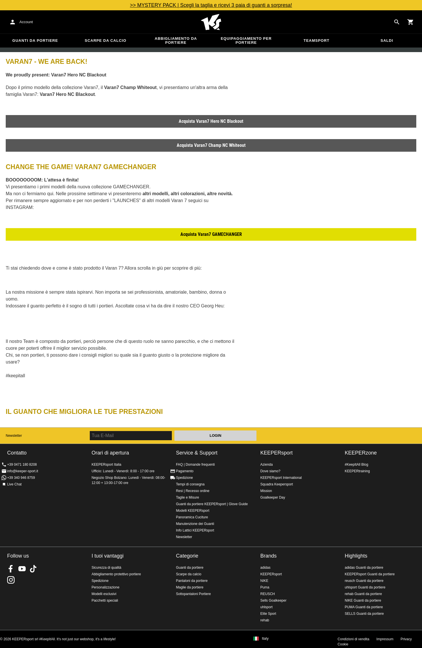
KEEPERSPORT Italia (211, 22)
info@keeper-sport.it (22, 471)
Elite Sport (268, 614)
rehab (264, 620)
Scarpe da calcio (105, 40)
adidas (265, 568)
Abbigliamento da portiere (176, 40)
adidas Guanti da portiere (364, 568)
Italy (265, 639)
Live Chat (14, 484)
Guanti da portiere (35, 40)
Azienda (266, 465)
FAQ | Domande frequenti (195, 465)
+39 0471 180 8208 (22, 465)
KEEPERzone (361, 453)
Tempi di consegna (190, 484)
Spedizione (184, 478)
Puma (264, 587)
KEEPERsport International (281, 478)
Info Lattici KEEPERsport (195, 530)
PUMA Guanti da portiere (364, 607)
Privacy (406, 639)
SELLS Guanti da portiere (364, 614)
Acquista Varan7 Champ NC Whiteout (211, 145)
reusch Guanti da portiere (364, 581)
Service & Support (196, 453)
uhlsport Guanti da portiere (365, 587)
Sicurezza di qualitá (106, 568)
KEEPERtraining (357, 471)
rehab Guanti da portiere (363, 594)
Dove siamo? (270, 471)
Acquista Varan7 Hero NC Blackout (211, 121)
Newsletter (14, 436)
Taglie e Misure (187, 497)
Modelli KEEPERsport (192, 511)
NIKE (264, 581)
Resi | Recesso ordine (192, 491)
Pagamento (184, 471)
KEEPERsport (276, 453)
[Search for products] (397, 22)
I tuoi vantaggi (107, 556)
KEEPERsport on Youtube (22, 568)
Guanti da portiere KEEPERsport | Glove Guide (212, 504)
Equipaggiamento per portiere (246, 40)
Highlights (356, 556)
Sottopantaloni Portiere (193, 594)
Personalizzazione (105, 587)
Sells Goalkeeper (273, 600)
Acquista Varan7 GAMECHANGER (211, 234)
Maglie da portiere (189, 587)
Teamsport (317, 40)
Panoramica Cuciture (192, 517)
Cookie (343, 644)
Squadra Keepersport (276, 484)
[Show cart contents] (410, 22)
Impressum (385, 639)
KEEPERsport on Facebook (11, 568)
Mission (266, 491)
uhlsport (266, 607)
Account (26, 22)
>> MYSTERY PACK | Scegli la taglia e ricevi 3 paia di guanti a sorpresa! (211, 5)
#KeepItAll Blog (356, 465)
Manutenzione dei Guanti (195, 524)
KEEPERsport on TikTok (33, 568)
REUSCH (267, 594)
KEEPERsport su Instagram (11, 580)
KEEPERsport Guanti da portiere (370, 574)
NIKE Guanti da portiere (363, 600)
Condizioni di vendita (353, 639)
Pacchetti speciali (104, 600)
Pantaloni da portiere (192, 581)
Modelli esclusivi (103, 594)
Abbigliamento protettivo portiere (116, 574)
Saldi (387, 40)
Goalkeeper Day (272, 497)
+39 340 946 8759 (21, 478)
